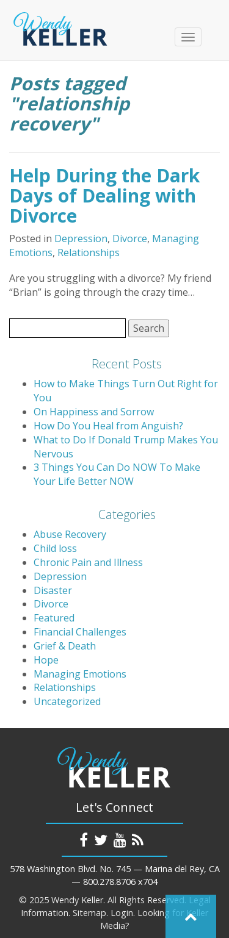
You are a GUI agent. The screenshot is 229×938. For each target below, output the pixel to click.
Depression (80, 238)
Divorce (129, 238)
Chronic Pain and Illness (88, 562)
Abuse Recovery (70, 534)
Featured (54, 618)
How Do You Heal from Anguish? (108, 425)
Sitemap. (90, 912)
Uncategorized (67, 701)
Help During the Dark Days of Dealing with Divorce (104, 195)
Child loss (55, 548)
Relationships (88, 252)
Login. (123, 912)
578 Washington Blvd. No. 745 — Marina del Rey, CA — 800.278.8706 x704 (115, 875)
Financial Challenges (80, 632)
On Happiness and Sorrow (94, 411)
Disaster (53, 590)
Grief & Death (65, 646)
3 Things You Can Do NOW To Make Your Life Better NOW (117, 474)
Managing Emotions (80, 674)
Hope (46, 660)
